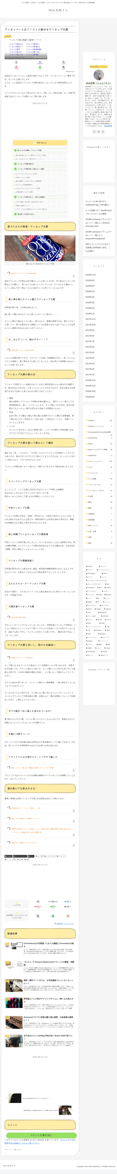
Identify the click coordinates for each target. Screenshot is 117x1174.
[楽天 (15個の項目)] (108, 584)
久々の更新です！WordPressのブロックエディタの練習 (98, 212)
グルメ (31, 856)
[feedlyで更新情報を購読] (53, 916)
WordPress (100, 455)
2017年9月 (90, 330)
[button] (69, 62)
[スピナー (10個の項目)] (106, 591)
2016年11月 (90, 386)
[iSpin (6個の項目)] (91, 623)
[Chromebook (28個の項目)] (92, 573)
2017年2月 (90, 369)
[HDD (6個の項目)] (91, 634)
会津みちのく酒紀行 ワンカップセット (24, 842)
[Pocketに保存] (46, 62)
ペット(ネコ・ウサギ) (100, 490)
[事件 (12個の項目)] (100, 587)
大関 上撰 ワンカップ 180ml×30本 (22, 350)
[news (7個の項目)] (91, 612)
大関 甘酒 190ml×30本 (18, 617)
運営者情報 (108, 126)
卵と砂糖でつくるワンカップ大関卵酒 (29, 178)
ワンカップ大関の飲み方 (26, 160)
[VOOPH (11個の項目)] (108, 587)
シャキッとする (50, 856)
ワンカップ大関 (10, 859)
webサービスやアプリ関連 (100, 449)
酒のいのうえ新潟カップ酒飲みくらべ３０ (25, 818)
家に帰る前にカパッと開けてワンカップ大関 (32, 151)
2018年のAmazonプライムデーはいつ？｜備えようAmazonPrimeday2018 (98, 235)
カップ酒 (39, 856)
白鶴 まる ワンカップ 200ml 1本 (22, 657)
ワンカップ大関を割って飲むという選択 (32, 165)
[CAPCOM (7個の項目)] (106, 616)
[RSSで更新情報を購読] (68, 916)
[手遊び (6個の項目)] (105, 623)
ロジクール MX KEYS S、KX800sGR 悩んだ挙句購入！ (98, 203)
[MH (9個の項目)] (98, 602)
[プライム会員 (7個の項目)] (92, 616)
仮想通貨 (100, 519)
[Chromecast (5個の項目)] (92, 651)
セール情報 (100, 478)
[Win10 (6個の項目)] (108, 630)
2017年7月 (90, 341)
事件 (100, 502)
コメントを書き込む (41, 1139)
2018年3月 (90, 302)
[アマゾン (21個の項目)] (92, 577)
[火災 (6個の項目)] (89, 630)
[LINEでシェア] (57, 62)
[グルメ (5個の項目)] (98, 648)
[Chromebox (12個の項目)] (90, 587)
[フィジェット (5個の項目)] (105, 641)
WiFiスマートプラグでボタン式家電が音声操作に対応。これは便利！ (97, 247)
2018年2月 (90, 308)
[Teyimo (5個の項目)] (108, 648)
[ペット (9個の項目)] (90, 598)
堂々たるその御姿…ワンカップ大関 (30, 145)
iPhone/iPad (100, 437)
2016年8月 (90, 397)
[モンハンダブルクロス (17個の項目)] (94, 584)
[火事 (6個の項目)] (108, 626)
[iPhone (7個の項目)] (89, 609)
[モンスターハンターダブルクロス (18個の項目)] (98, 580)
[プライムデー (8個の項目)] (105, 605)
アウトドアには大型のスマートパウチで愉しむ (33, 208)
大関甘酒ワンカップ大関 (25, 190)
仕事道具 (100, 513)
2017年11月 (90, 319)
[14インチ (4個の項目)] (91, 655)
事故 (100, 508)
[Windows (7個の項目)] (107, 609)
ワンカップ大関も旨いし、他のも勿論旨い (33, 195)
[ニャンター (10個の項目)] (90, 594)
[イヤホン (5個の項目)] (90, 644)
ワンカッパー (61, 856)
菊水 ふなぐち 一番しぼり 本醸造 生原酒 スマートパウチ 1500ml (32, 767)
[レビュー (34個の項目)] (90, 570)
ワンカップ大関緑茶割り (25, 182)
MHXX (100, 443)
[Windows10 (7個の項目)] (104, 612)
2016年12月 (90, 380)
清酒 (27, 859)
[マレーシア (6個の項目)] (106, 637)
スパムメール (100, 473)
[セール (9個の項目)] (107, 598)
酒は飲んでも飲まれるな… (27, 214)
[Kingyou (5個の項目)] (91, 641)
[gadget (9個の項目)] (89, 602)
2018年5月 (90, 291)
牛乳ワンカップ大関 (23, 174)
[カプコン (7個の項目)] (90, 619)
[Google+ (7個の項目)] (98, 609)
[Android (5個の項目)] (106, 651)
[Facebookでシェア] (22, 62)
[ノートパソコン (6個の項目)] (92, 637)
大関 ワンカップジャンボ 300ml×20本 (23, 273)
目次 (38, 138)
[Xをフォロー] (38, 916)
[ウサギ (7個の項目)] (108, 619)
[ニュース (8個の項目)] (107, 602)
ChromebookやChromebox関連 (100, 433)
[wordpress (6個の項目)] (104, 634)
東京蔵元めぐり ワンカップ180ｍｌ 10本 (26, 808)
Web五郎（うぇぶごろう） (99, 83)
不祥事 (100, 496)
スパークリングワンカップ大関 (27, 170)
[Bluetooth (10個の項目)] (108, 594)
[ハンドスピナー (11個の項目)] (93, 591)
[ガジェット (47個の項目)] (105, 566)
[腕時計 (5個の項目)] (100, 644)
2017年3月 (90, 364)
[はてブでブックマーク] (34, 62)
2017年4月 (90, 358)
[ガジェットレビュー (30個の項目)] (104, 570)
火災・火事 (100, 531)
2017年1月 (90, 375)
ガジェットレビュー (19, 856)
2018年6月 (90, 286)
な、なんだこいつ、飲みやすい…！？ (29, 155)
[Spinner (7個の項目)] (99, 619)
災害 (100, 537)
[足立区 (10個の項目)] (99, 594)
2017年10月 (90, 325)
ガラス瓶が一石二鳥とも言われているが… (31, 201)
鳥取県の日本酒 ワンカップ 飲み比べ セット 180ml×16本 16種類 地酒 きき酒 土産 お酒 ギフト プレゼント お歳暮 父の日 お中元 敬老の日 (42, 830)
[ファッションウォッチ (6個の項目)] (94, 626)
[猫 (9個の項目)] (98, 598)
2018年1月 (90, 314)
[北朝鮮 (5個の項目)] (89, 648)
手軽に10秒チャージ (23, 204)
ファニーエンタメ (100, 484)
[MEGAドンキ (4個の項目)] (105, 655)
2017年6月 (90, 347)
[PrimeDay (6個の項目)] (98, 630)
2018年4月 (90, 297)
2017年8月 (90, 336)
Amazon (8, 856)
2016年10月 (90, 391)
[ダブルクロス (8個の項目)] (92, 605)
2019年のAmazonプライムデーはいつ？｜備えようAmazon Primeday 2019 (98, 222)
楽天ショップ (100, 525)
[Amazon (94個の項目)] (91, 566)
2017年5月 (90, 352)
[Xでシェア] (10, 62)
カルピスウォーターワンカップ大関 (29, 186)
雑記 (100, 543)
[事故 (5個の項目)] (108, 644)
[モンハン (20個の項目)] (105, 577)
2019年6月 (90, 280)
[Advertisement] (40, 115)
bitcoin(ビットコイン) (100, 426)
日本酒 (20, 859)
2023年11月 (90, 275)
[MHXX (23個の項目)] (106, 573)
